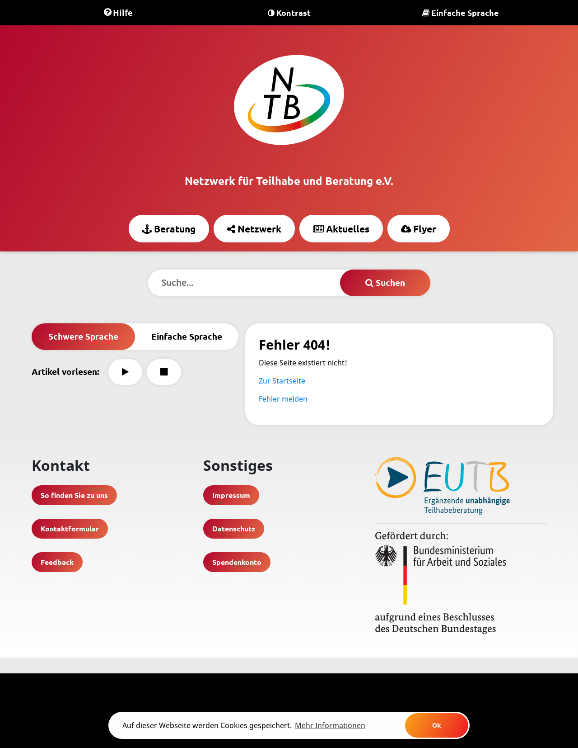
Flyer (418, 229)
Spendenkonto (236, 562)
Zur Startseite (282, 381)
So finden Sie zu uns (74, 495)
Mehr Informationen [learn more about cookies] (330, 725)
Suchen (385, 282)
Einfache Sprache (460, 12)
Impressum (231, 495)
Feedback (57, 562)
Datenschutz (233, 528)
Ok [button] (436, 725)
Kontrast (289, 12)
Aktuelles (341, 229)
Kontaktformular (70, 528)
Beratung (169, 229)
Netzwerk (254, 229)
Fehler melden (283, 399)
